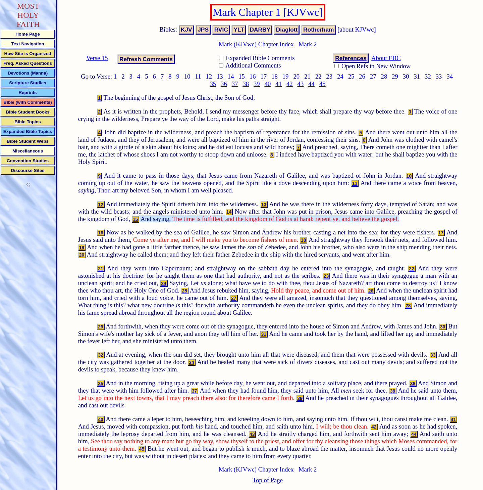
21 (307, 76)
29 (395, 76)
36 (224, 83)
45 (322, 83)
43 (301, 83)
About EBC (386, 57)
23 (329, 76)
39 (257, 83)
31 (417, 76)
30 (406, 76)
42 (289, 83)
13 (220, 76)
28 (384, 76)
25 (351, 76)
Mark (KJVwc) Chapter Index (256, 44)
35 (213, 83)
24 (340, 76)
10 (187, 76)
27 (373, 76)
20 (296, 76)
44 (311, 83)
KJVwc (364, 29)
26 (362, 76)
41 (278, 83)
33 (439, 76)
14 (231, 76)
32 (428, 76)
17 (264, 76)
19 (285, 76)
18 (274, 76)
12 (209, 76)
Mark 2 (308, 44)
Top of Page (268, 480)
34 (449, 76)
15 (241, 76)
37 (235, 83)
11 (198, 76)
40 (268, 83)
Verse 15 (97, 57)
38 (246, 83)
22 (318, 76)
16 (253, 76)
